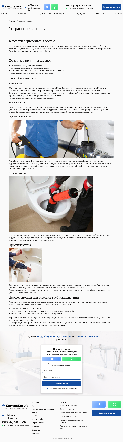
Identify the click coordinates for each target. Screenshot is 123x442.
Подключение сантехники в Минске (74, 413)
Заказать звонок (111, 7)
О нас (34, 415)
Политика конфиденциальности (61, 438)
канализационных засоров (38, 318)
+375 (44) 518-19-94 (78, 5)
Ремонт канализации (68, 416)
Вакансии (118, 13)
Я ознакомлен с (62, 388)
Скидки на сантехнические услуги (51, 13)
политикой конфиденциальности (67, 388)
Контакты (100, 13)
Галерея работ (80, 13)
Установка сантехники (68, 405)
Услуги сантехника (67, 409)
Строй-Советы (38, 423)
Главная (4, 13)
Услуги (20, 14)
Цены (34, 406)
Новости (35, 426)
